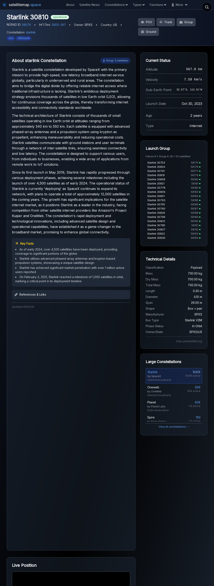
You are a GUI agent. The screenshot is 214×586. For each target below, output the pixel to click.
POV (146, 22)
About (70, 4)
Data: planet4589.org (189, 341)
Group (186, 22)
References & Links (30, 294)
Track (165, 22)
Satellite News (89, 4)
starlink (31, 32)
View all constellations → (174, 426)
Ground (148, 31)
